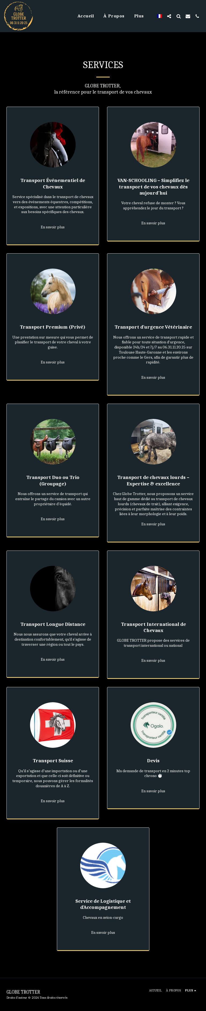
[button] (169, 16)
